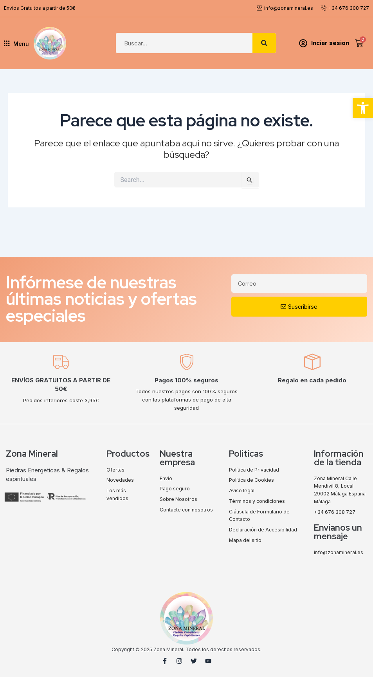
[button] (363, 108)
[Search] (264, 43)
